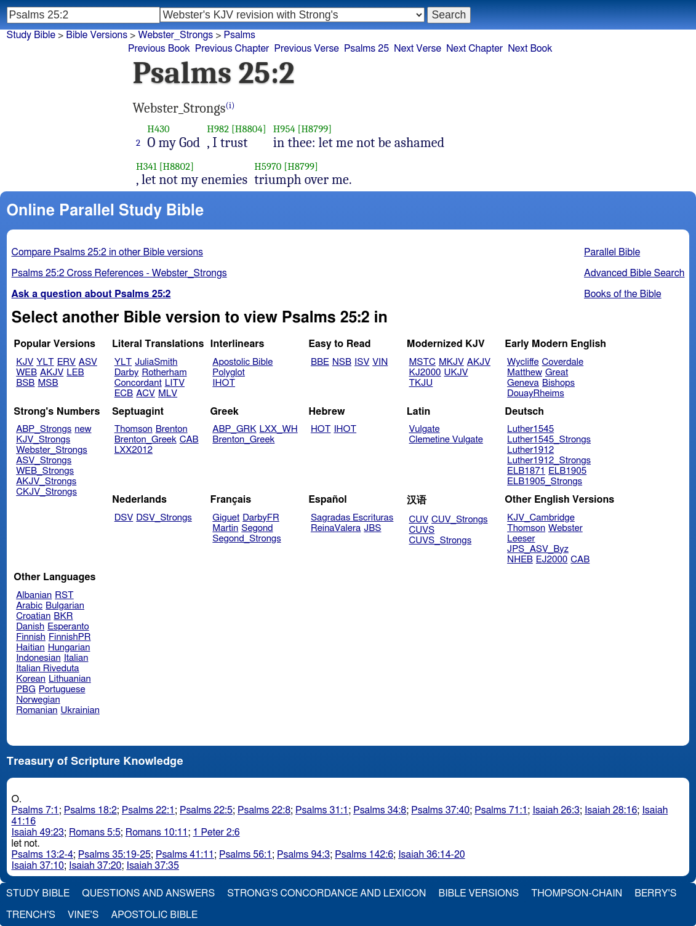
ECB (123, 393)
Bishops (558, 383)
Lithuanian (70, 679)
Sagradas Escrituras (352, 517)
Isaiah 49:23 (38, 832)
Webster (565, 528)
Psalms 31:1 (321, 810)
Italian (76, 658)
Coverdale (563, 362)
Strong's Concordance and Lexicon (326, 893)
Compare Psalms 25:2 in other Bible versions (107, 252)
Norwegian (38, 699)
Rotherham (164, 372)
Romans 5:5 (95, 832)
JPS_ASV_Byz (538, 549)
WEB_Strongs (45, 471)
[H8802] (176, 166)
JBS (372, 528)
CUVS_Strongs (440, 540)
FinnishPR (70, 637)
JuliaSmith (156, 362)
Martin (225, 528)
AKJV (51, 372)
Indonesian (38, 658)
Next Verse (417, 49)
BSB (25, 383)
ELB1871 (526, 471)
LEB (75, 372)
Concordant (138, 383)
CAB (189, 439)
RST (64, 595)
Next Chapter (474, 49)
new (82, 429)
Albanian (34, 595)
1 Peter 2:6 (216, 832)
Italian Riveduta (47, 668)
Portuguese (62, 689)
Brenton (172, 429)
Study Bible (31, 35)
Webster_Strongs (175, 35)
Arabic (29, 605)
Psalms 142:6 (364, 855)
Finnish (31, 637)
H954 (284, 129)
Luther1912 (530, 450)
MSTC (422, 362)
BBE (320, 362)
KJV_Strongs (43, 439)
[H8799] (314, 129)
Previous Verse (306, 49)
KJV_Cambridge (541, 517)
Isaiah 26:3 (556, 810)
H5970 (267, 166)
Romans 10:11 (157, 832)
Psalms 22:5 (206, 810)
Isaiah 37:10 (38, 866)
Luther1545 (530, 429)
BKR (63, 616)
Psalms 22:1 (148, 810)
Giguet (225, 517)
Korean (31, 679)
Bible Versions (96, 35)
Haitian (30, 647)
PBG (26, 689)
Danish (30, 626)
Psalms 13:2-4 (42, 855)
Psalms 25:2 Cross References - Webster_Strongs (119, 273)
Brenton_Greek (145, 439)
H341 (146, 166)
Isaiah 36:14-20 (431, 855)
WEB (26, 372)
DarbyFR (260, 517)
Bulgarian (65, 605)
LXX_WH (279, 429)
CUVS (422, 530)
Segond (257, 528)
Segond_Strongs (246, 538)
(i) (230, 105)
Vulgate (424, 429)
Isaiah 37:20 (95, 866)
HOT (320, 429)
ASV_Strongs (43, 460)
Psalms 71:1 (500, 810)
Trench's (30, 915)
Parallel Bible (612, 252)
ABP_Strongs (43, 429)
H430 (158, 129)
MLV (167, 393)
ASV (88, 362)
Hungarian (69, 647)
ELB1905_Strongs (544, 481)
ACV (145, 393)
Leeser (521, 538)
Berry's (655, 893)
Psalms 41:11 (185, 855)
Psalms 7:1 (35, 810)
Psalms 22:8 (264, 810)
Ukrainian (80, 710)
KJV (24, 362)
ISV (361, 362)
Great (556, 372)
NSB (341, 362)
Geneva (523, 383)
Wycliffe (522, 362)
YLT (45, 362)
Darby (126, 372)
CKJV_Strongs (46, 492)
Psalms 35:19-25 (114, 855)
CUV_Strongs (459, 519)
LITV (175, 383)
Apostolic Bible (154, 915)
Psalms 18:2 (90, 810)
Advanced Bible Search (634, 273)
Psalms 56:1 (245, 855)
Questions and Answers (148, 893)
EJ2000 (551, 559)
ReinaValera (336, 528)
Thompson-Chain (576, 893)
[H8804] (248, 129)
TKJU (421, 383)
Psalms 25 (366, 49)
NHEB (520, 559)
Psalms (239, 35)
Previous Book (159, 49)
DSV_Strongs (164, 517)
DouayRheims (535, 393)
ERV (66, 362)
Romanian (36, 710)
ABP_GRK (234, 429)
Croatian (33, 616)
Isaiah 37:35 (152, 866)
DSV (124, 517)
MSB (48, 383)
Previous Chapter (232, 49)
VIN (380, 362)
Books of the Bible (623, 294)
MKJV (451, 362)
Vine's (83, 915)
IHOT (223, 383)
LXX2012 (133, 450)
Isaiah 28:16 (611, 810)
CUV (419, 519)
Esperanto (68, 626)
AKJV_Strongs (46, 481)
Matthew (524, 372)
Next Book (530, 49)
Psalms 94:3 (303, 855)
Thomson (133, 429)
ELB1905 (567, 471)
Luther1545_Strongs (549, 439)
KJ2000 (425, 372)
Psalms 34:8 (379, 810)
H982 (218, 129)
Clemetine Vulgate (446, 439)
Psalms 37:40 (440, 810)
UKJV (456, 372)
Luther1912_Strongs (549, 460)
